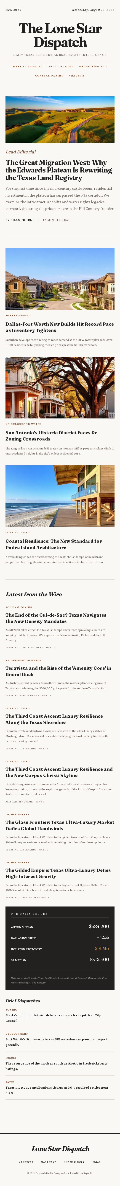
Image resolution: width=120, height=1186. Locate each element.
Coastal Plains (49, 75)
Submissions (74, 1162)
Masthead (49, 1162)
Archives (26, 1162)
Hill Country (61, 66)
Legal (96, 1162)
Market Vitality (28, 66)
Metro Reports (93, 66)
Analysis (77, 75)
